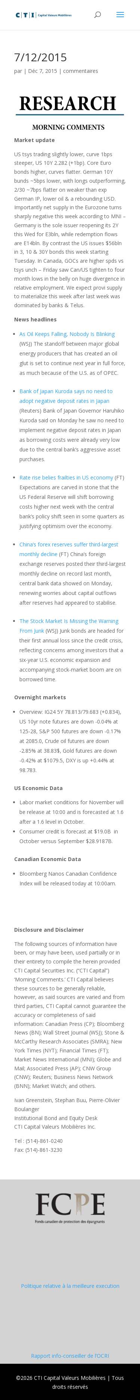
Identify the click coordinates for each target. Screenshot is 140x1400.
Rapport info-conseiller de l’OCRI (70, 1355)
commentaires (80, 70)
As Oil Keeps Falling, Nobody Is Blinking (67, 333)
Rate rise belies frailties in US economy (66, 477)
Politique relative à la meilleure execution (70, 1285)
